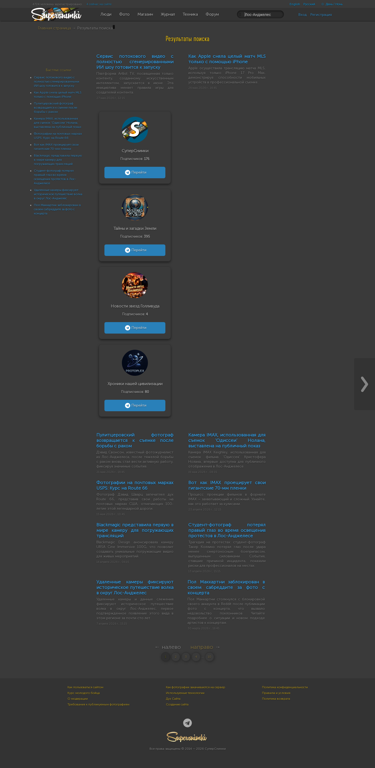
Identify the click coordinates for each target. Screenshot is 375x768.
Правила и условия (276, 693)
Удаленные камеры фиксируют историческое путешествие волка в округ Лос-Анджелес (58, 194)
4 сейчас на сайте (98, 4)
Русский (309, 4)
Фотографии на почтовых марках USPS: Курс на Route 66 (134, 485)
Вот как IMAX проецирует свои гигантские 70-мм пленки (226, 485)
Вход (302, 15)
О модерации (77, 699)
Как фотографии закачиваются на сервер (195, 687)
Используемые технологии (185, 693)
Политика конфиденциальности (285, 687)
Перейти (135, 172)
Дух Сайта (173, 699)
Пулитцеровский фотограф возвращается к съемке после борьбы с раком (55, 108)
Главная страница (54, 28)
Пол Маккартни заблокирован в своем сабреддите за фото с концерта (57, 209)
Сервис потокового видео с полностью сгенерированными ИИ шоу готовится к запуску (56, 82)
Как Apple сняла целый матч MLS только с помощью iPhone (226, 59)
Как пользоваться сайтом (85, 687)
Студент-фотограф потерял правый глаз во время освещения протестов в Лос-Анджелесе (226, 530)
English (295, 4)
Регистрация (321, 15)
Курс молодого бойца (83, 693)
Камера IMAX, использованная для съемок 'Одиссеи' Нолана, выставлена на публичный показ (57, 123)
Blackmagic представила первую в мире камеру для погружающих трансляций (58, 160)
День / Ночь (330, 4)
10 (209, 657)
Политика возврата (276, 699)
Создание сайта (177, 704)
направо (201, 646)
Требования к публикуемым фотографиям (98, 704)
